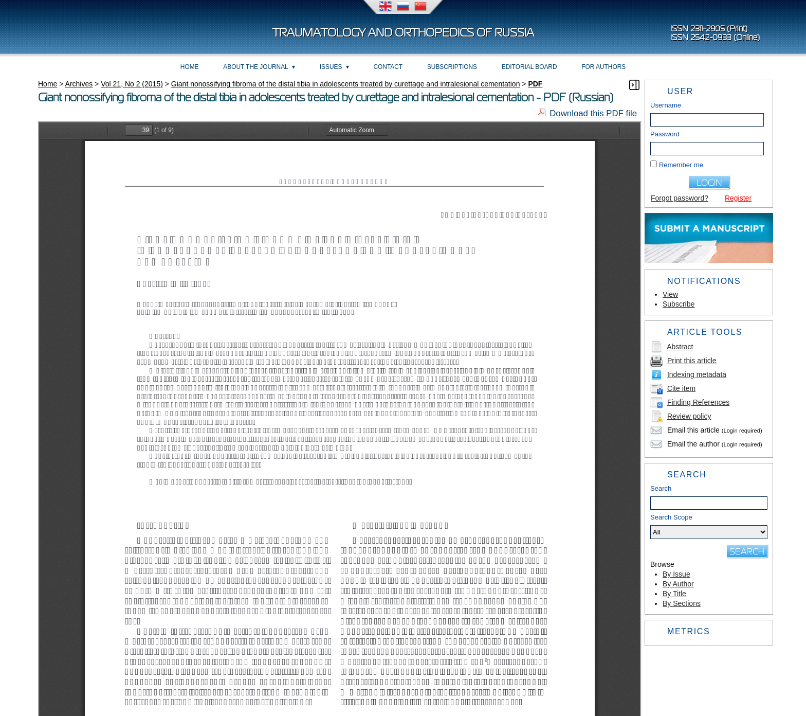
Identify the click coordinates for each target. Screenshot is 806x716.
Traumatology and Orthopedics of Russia (403, 33)
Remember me (681, 165)
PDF (535, 84)
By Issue (676, 574)
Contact (388, 66)
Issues (331, 66)
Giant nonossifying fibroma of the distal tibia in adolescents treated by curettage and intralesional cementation (345, 84)
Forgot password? (679, 198)
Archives (79, 84)
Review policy (689, 416)
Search (660, 488)
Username (665, 105)
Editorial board (529, 66)
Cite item (681, 388)
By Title (674, 593)
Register (738, 198)
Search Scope (708, 526)
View (670, 294)
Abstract (680, 347)
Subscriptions (452, 66)
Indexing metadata (696, 374)
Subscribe (678, 304)
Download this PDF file (593, 113)
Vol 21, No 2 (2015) (132, 84)
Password (665, 134)
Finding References (698, 402)
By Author (678, 584)
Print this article (692, 360)
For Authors (603, 66)
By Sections (682, 603)
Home (189, 66)
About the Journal (255, 66)
